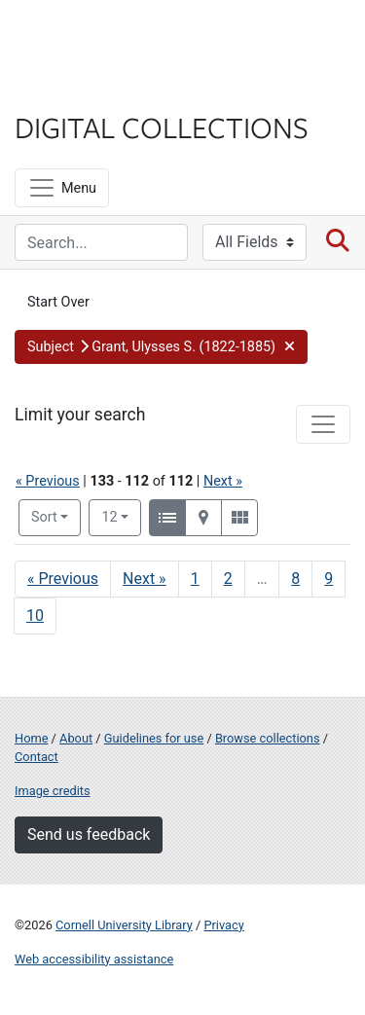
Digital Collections (162, 126)
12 (121, 516)
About (75, 738)
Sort (44, 517)
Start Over (58, 302)
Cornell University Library (124, 925)
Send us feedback (88, 834)
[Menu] (62, 187)
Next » (222, 481)
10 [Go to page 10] (35, 615)
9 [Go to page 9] (328, 578)
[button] (161, 347)
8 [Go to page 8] (295, 578)
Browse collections (267, 738)
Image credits (53, 790)
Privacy (223, 925)
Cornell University (112, 37)
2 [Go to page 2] (228, 578)
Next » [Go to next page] (144, 578)
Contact (36, 756)
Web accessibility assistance (94, 959)
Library (73, 89)
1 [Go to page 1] (195, 578)
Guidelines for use (153, 738)
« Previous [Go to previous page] (62, 578)
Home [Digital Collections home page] (31, 738)
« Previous (48, 481)
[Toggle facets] (323, 424)
